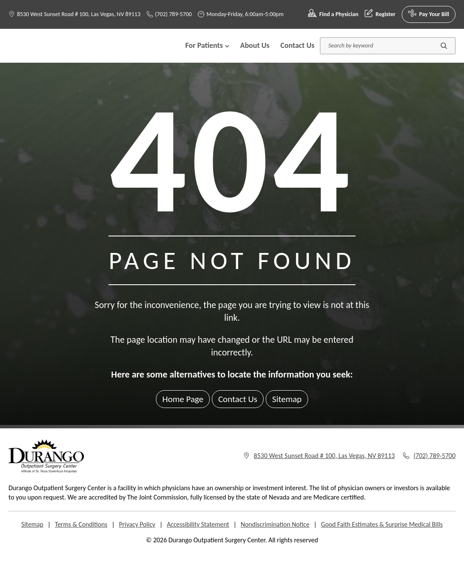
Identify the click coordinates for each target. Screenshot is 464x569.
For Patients (207, 53)
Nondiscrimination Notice (276, 542)
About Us (255, 53)
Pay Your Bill (428, 14)
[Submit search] (444, 54)
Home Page (181, 416)
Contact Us (297, 53)
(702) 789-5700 (169, 14)
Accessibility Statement (197, 542)
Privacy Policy (135, 542)
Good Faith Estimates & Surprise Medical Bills (384, 542)
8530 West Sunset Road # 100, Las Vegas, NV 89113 (78, 14)
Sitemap (288, 416)
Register (379, 14)
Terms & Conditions (78, 542)
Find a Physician (333, 14)
